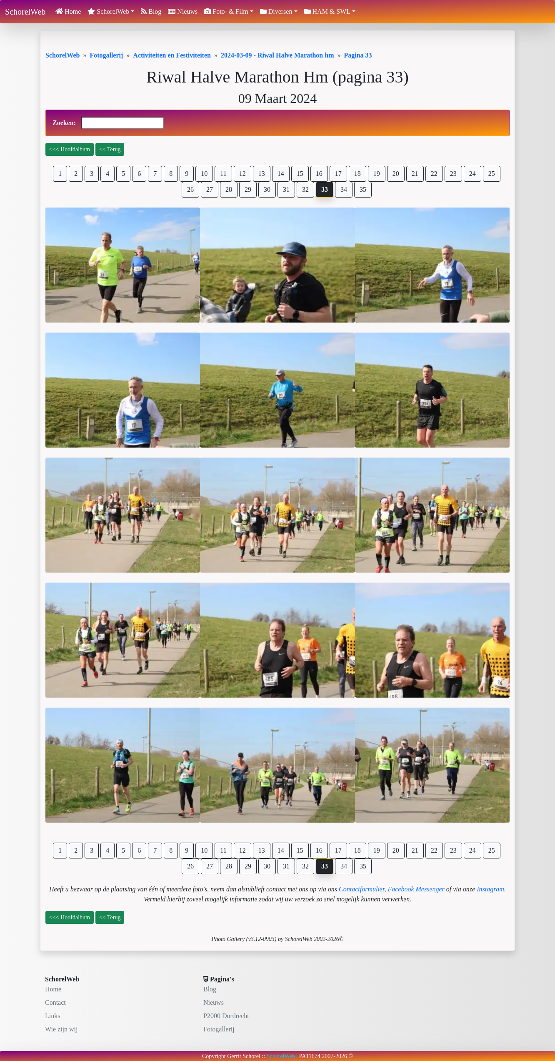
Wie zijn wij (61, 1029)
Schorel (251, 1056)
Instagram (490, 889)
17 (338, 173)
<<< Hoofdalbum (69, 149)
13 (261, 173)
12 (242, 173)
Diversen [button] (276, 11)
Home (68, 11)
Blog (151, 11)
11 (223, 173)
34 (343, 189)
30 (267, 189)
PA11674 (309, 1056)
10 (204, 173)
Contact (55, 1002)
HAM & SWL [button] (327, 11)
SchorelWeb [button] (108, 11)
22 (434, 173)
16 (319, 173)
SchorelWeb (25, 11)
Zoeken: (108, 123)
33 (324, 189)
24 (472, 173)
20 (395, 173)
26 (190, 189)
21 (415, 173)
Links (52, 1015)
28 (228, 189)
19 (376, 173)
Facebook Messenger (416, 889)
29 (248, 189)
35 (363, 189)
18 (357, 173)
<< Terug (110, 149)
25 (491, 173)
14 (281, 173)
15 (300, 173)
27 (209, 189)
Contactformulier (361, 889)
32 (305, 189)
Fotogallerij (219, 1029)
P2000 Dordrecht (226, 1015)
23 (453, 173)
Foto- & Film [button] (226, 11)
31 (286, 189)
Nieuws (183, 11)
